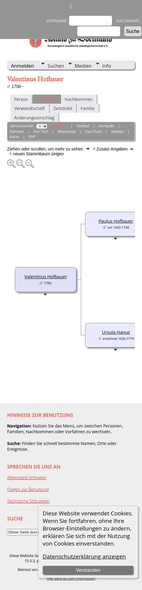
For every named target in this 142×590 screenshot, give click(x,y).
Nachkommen (79, 99)
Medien (83, 66)
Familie (87, 108)
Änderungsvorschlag (34, 118)
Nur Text (41, 131)
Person (21, 99)
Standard (59, 125)
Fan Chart (93, 131)
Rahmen (17, 131)
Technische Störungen (28, 501)
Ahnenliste (67, 131)
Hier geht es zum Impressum (71, 578)
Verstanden (88, 570)
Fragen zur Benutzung (28, 489)
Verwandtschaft (29, 108)
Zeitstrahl (63, 108)
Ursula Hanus (116, 332)
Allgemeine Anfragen (26, 477)
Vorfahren (46, 99)
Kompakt (106, 125)
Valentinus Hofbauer (46, 276)
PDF (31, 136)
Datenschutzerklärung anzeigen (84, 556)
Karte (14, 136)
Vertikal (82, 125)
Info (106, 66)
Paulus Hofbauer (116, 221)
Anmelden (22, 66)
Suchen (56, 66)
